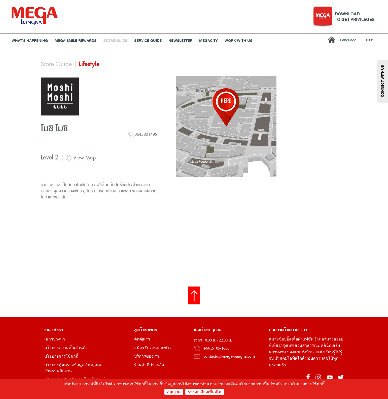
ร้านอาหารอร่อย (328, 339)
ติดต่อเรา (142, 339)
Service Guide (148, 41)
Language (350, 40)
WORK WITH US (238, 41)
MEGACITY (208, 41)
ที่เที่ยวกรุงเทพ (281, 346)
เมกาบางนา (54, 339)
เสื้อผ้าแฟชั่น (302, 339)
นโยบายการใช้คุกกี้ (61, 357)
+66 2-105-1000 (216, 349)
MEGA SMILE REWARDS (75, 41)
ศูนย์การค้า (278, 329)
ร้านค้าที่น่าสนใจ (149, 365)
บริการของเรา (146, 357)
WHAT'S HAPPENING (30, 41)
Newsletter (180, 41)
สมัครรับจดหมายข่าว (152, 348)
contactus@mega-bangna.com (229, 357)
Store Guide (115, 41)
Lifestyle (89, 64)
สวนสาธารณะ (307, 346)
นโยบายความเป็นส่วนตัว (66, 348)
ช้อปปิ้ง (285, 339)
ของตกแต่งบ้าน (300, 352)
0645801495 (142, 149)
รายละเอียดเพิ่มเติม (204, 392)
